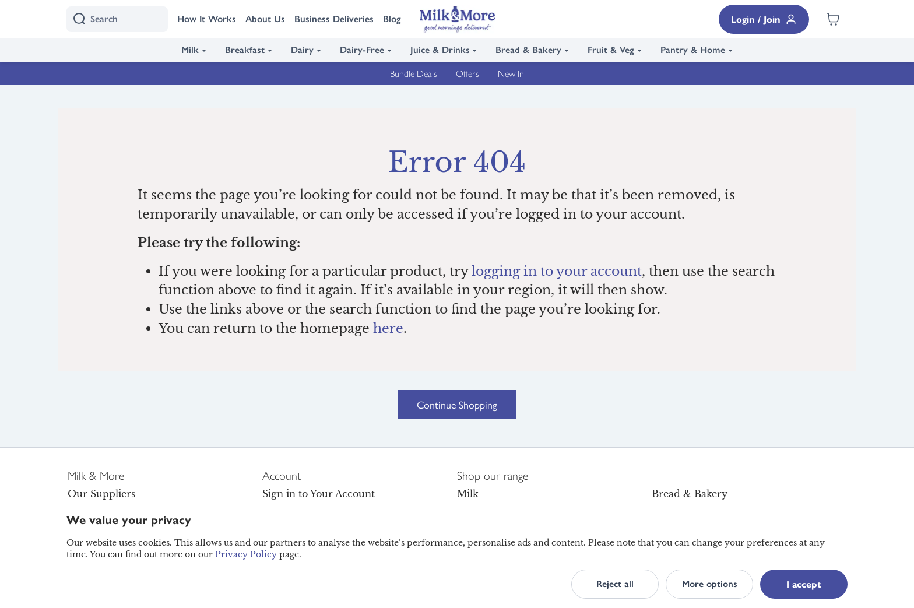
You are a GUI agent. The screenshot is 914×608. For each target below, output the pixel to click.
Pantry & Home (692, 49)
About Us (265, 18)
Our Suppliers (101, 494)
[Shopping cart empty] (833, 19)
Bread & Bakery (528, 49)
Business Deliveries (334, 18)
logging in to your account (557, 271)
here (388, 328)
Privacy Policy (246, 554)
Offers (467, 73)
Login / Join (764, 19)
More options (709, 583)
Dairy (302, 49)
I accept (803, 584)
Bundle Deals (413, 73)
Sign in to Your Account (318, 494)
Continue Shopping (457, 404)
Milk (190, 49)
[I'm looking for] (117, 19)
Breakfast (245, 49)
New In (511, 73)
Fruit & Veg (611, 49)
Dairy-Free (362, 49)
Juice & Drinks (440, 49)
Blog (392, 18)
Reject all (615, 583)
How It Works (206, 18)
